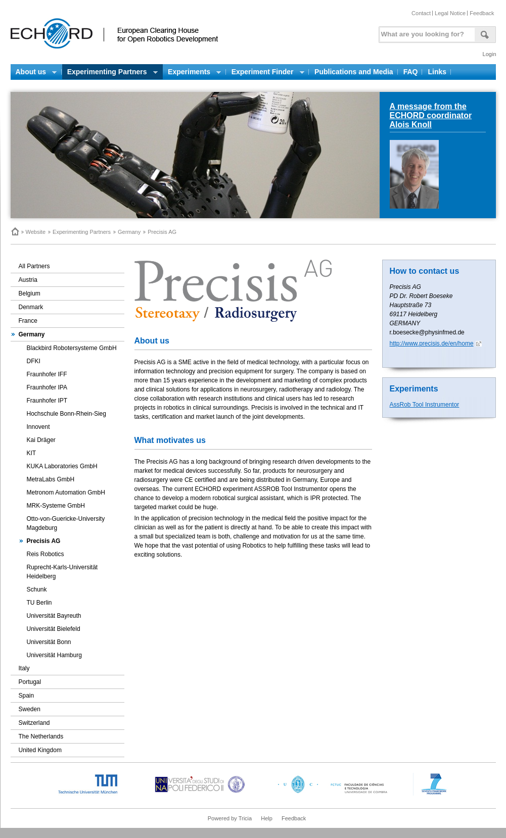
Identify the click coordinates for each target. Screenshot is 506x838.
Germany (129, 232)
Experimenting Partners (82, 232)
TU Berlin (39, 602)
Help (266, 818)
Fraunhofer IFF (47, 374)
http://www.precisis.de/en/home (432, 343)
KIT (31, 453)
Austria (28, 279)
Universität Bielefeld (53, 628)
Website (36, 232)
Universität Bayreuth (54, 615)
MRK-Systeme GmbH (56, 505)
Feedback (482, 13)
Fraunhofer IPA (47, 387)
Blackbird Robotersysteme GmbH (72, 348)
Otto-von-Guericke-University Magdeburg (66, 523)
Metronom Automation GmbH (66, 492)
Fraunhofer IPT (47, 400)
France (28, 320)
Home (15, 231)
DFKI (33, 361)
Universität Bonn (49, 642)
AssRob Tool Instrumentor (424, 404)
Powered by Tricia (230, 818)
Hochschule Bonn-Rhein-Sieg (66, 413)
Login (489, 54)
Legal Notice (450, 13)
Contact (421, 13)
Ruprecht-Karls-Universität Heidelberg (62, 572)
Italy (24, 668)
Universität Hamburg (54, 655)
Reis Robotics (45, 554)
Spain (26, 695)
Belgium (29, 293)
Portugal (30, 681)
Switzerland (34, 722)
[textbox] (425, 32)
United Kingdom (40, 750)
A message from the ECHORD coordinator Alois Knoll (431, 115)
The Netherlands (41, 736)
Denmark (31, 307)
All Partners (34, 266)
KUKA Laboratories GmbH (62, 466)
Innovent (38, 426)
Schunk (37, 589)
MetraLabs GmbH (51, 479)
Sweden (29, 709)
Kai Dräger (41, 439)
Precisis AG (44, 541)
